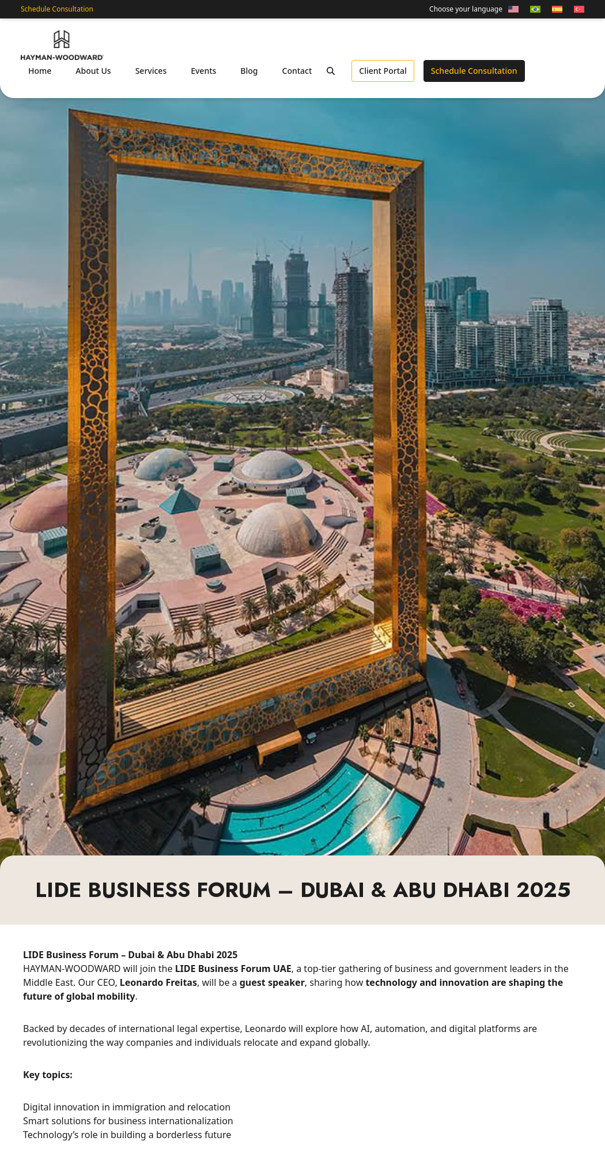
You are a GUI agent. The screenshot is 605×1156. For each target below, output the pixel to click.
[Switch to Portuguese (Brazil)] (535, 9)
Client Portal (382, 70)
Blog (249, 70)
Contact (297, 70)
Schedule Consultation (57, 9)
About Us (93, 70)
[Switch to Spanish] (557, 9)
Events (203, 70)
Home (39, 70)
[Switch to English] (513, 9)
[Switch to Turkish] (576, 9)
